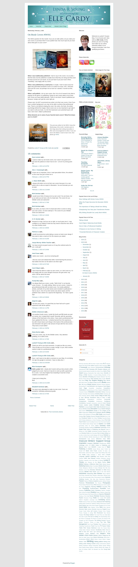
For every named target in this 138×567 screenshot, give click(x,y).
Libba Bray (107, 456)
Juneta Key (88, 452)
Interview (96, 443)
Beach (102, 373)
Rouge (90, 497)
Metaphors (85, 467)
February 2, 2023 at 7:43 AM (40, 277)
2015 (83, 297)
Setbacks (94, 503)
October (85, 250)
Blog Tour (88, 380)
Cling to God (48, 26)
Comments (84, 353)
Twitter (108, 526)
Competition (91, 401)
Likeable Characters (101, 458)
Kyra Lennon (36, 157)
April (84, 265)
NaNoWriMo (82, 473)
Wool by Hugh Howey (84, 537)
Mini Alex (108, 467)
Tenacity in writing (88, 512)
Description (94, 408)
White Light (93, 531)
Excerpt (98, 416)
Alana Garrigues (103, 365)
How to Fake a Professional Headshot (90, 226)
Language (81, 456)
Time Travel (90, 524)
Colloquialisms (90, 399)
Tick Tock (103, 522)
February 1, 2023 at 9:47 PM (40, 177)
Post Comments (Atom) (56, 412)
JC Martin (86, 451)
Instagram (90, 443)
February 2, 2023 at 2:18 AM (40, 215)
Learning (93, 456)
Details (103, 408)
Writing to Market (94, 547)
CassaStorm (107, 388)
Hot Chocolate (93, 433)
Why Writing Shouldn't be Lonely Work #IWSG (93, 212)
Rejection (101, 494)
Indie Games (91, 438)
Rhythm (81, 498)
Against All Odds (83, 365)
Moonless (92, 470)
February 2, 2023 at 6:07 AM (40, 264)
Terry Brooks (107, 512)
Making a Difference (89, 464)
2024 (83, 239)
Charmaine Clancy (100, 392)
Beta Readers (97, 376)
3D (90, 363)
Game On (96, 423)
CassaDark (91, 388)
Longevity (86, 460)
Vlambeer (93, 529)
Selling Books (82, 503)
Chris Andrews (91, 393)
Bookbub (99, 382)
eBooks (104, 412)
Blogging (100, 380)
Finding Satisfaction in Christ (89, 420)
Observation (100, 475)
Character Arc (106, 390)
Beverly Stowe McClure (85, 378)
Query (92, 490)
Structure (81, 509)
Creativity (96, 405)
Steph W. (35, 301)
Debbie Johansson (38, 312)
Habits (89, 431)
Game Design (89, 423)
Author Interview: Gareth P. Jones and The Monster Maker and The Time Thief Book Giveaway (103, 142)
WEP (88, 531)
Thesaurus (86, 522)
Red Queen (85, 494)
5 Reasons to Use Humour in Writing (90, 229)
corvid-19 (100, 403)
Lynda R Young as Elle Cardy (41, 343)
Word (91, 537)
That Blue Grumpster (84, 162)
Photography (106, 483)
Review (92, 496)
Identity (90, 436)
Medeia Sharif (102, 466)
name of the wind (101, 471)
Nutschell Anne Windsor (91, 475)
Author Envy (100, 371)
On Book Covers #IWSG (89, 273)
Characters (91, 392)
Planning (93, 486)
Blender (108, 378)
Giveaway (103, 425)
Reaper (98, 492)
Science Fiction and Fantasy (90, 501)
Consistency (82, 403)
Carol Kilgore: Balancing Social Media (90, 223)
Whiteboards (99, 531)
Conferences (99, 401)
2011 (83, 308)
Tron (99, 526)
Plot (109, 486)
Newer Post (32, 406)
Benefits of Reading (88, 376)
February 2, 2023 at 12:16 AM (41, 189)
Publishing (87, 490)
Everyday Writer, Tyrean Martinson (86, 137)
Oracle (102, 477)
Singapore (101, 505)
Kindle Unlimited (91, 454)
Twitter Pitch (82, 528)
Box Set (81, 384)
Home (31, 26)
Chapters (100, 390)
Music (94, 471)
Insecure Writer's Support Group (102, 151)
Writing (90, 541)
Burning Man (82, 386)
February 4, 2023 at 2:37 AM (40, 393)
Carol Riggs (83, 388)
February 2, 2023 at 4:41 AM (40, 238)
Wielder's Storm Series (86, 535)
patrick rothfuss (102, 481)
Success (94, 509)
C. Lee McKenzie (90, 386)
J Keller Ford (100, 447)
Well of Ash (82, 531)
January (85, 276)
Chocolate (85, 393)
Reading (93, 492)
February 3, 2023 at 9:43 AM (40, 352)
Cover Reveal (106, 403)
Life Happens (85, 187)
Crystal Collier (92, 407)
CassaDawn (99, 388)
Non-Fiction (82, 475)
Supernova (99, 509)
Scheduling (101, 499)
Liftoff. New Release (89, 458)
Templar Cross (102, 511)
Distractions (89, 410)
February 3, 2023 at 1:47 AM (40, 339)
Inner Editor (106, 438)
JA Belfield (89, 449)
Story (101, 507)
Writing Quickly (102, 545)
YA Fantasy (85, 549)
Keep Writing (102, 452)
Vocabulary (99, 530)
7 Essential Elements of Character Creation (92, 232)
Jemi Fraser (36, 253)
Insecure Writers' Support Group (94, 441)
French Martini (82, 423)
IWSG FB (88, 445)
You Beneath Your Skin (97, 549)
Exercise (102, 416)
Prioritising (86, 488)
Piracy (92, 484)
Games (101, 423)
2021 (83, 282)
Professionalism (94, 488)
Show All (92, 190)
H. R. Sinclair (36, 219)
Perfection (82, 483)
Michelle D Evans (93, 467)
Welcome (108, 529)
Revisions (102, 496)
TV (101, 526)
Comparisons (82, 401)
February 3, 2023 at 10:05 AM (41, 362)
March (85, 268)
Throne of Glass (94, 522)
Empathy (108, 414)
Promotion (103, 488)
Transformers (87, 526)
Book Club (87, 382)
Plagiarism (87, 486)
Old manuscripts (87, 477)
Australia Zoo (93, 371)
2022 (83, 279)
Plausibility (104, 486)
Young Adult (107, 549)
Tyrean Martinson (92, 528)
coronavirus (94, 403)
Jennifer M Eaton (103, 450)
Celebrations (82, 390)
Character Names (83, 391)
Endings (81, 416)
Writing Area (107, 541)
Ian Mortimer (85, 436)
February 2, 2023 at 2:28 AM (40, 228)
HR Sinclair (100, 435)
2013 (83, 303)
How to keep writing (102, 433)
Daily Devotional (101, 407)
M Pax (95, 462)
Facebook (84, 418)
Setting (98, 503)
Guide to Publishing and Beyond (96, 429)
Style (85, 509)
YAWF (89, 549)
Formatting (91, 421)
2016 (83, 295)
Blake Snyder (102, 378)
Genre (97, 425)
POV (80, 488)
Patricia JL (35, 232)
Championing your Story (92, 390)
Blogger (72, 563)
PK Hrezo (81, 486)
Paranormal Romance (104, 479)
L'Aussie (108, 454)
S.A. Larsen (100, 497)
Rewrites (108, 496)
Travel (92, 526)
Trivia (96, 526)
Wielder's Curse (84, 533)
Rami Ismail (82, 492)
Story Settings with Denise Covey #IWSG (91, 199)
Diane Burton (36, 332)
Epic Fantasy (86, 416)
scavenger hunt (93, 499)
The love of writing (93, 516)
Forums (96, 421)
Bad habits (97, 373)
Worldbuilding (82, 539)
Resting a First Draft (84, 496)
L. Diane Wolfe (36, 181)
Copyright (88, 403)
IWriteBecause (102, 443)
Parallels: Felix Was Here (91, 479)
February (85, 270)
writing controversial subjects (103, 543)
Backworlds (91, 373)
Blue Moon (81, 382)
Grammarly (103, 427)
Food (87, 421)
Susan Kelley (86, 511)
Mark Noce (99, 464)
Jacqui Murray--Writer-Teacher (41, 242)
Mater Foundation (94, 466)
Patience (86, 481)
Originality (107, 477)
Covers (81, 405)
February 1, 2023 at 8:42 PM (40, 166)
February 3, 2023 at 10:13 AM (41, 383)
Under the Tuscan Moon (103, 528)
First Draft (107, 420)
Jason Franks (104, 449)
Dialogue (107, 408)
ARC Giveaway (90, 369)
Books (104, 382)
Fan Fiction (94, 418)
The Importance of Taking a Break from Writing (93, 206)
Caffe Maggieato (99, 386)
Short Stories (82, 505)
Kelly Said (107, 452)
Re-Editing (87, 492)
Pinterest (88, 484)
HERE (57, 134)
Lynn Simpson (88, 462)
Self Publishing (106, 501)
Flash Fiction (82, 422)
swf (92, 511)
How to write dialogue (92, 435)
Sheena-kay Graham (105, 503)
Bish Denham (36, 193)
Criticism (102, 405)
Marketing (82, 466)
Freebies (108, 421)
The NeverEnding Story (104, 516)
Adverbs (108, 363)
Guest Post (82, 429)
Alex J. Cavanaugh (38, 170)
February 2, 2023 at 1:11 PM (40, 308)
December (86, 244)
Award (81, 373)
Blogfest (94, 380)
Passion (81, 481)
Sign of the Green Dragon (92, 505)
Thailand (81, 514)
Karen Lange (95, 452)
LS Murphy (100, 460)
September (86, 252)
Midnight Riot (101, 467)
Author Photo (106, 371)
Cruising (86, 407)
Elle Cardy (99, 414)
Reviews (96, 496)
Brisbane (94, 384)
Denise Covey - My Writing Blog (87, 171)
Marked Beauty (106, 464)
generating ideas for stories (86, 425)
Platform (99, 486)
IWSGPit (93, 447)
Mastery (87, 466)
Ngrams (108, 473)
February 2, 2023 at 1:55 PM (40, 328)
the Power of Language (84, 518)
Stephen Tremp (95, 507)
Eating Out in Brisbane (95, 412)
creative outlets (88, 405)
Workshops (100, 537)
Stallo (89, 507)
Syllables (95, 511)
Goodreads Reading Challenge (86, 427)
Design (99, 408)
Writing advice (98, 541)
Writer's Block (90, 539)
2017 (83, 292)
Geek (108, 423)
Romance (86, 497)
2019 (83, 287)
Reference (96, 494)
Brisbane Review (101, 384)
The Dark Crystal (83, 516)
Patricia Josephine (94, 481)
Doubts (96, 410)
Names (108, 471)
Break (89, 384)
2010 (83, 311)
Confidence (107, 401)
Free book (103, 421)
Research (107, 494)
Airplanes (97, 365)
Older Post (71, 406)
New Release (98, 473)
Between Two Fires (105, 376)
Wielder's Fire (94, 533)
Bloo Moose (107, 380)
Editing (108, 412)
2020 (83, 284)
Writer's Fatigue (106, 539)
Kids (80, 454)
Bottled (108, 382)
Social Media (83, 507)
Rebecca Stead (104, 492)
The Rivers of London (96, 518)
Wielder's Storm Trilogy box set (101, 535)
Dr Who (100, 410)
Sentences (88, 503)
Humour (106, 435)
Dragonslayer (85, 412)
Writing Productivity (93, 545)
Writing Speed (85, 547)
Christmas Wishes (86, 395)
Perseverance (90, 483)
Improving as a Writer (98, 436)
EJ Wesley (93, 414)
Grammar (97, 427)
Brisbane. (108, 384)
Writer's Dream (98, 539)
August (85, 255)
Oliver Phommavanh (96, 477)
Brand (85, 384)
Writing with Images (103, 547)
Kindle (84, 454)
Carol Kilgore (36, 268)
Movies (87, 471)
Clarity (92, 395)
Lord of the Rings (93, 460)
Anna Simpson (91, 367)
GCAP (105, 423)
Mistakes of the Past (84, 469)
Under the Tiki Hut (87, 185)
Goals (108, 425)
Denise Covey (86, 408)
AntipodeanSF (82, 369)
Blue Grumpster (37, 366)
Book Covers (93, 382)
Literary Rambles (102, 137)
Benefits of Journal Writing (95, 375)
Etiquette (93, 416)
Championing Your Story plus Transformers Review (94, 209)
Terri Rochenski (98, 513)
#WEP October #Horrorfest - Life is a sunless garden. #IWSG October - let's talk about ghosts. (87, 177)
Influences (98, 438)
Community (107, 399)
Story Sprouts (106, 507)
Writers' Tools (82, 541)
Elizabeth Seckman (38, 387)
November (86, 247)
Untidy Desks (82, 529)
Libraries (81, 458)
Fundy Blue (35, 281)
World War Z (107, 537)
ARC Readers (99, 369)
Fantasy (100, 418)
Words (95, 537)
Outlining (81, 479)
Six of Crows (107, 505)
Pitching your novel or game (103, 484)
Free (99, 421)
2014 (83, 300)
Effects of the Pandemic (84, 414)
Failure (89, 418)
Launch (87, 456)
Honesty (83, 433)
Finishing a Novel (100, 420)
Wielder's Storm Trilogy (60, 26)
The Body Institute (89, 514)
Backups (86, 373)
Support (104, 509)
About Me (38, 26)
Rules (95, 498)
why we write (106, 531)
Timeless (95, 524)
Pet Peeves (98, 483)
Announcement (100, 367)
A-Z (104, 363)
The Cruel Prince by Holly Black (102, 514)
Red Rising (91, 494)
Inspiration (82, 443)
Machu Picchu (102, 462)
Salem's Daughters (84, 499)
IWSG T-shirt (87, 447)
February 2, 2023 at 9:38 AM (40, 297)
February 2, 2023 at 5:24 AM (40, 249)
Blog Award (82, 380)
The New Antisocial (86, 165)
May (84, 263)
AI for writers (90, 365)
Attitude (105, 369)
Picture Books (82, 484)
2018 (83, 290)
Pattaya (108, 481)
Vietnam (88, 529)
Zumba (80, 551)
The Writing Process (100, 520)
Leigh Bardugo (100, 456)
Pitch (95, 484)
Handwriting (94, 431)
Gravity (108, 427)
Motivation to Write (101, 470)
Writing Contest (91, 543)
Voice (103, 530)
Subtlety (89, 509)
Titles (100, 524)
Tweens (104, 526)
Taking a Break (83, 220)
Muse (91, 471)
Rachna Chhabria (105, 490)
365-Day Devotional (84, 363)
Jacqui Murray (96, 449)
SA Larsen (107, 498)
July (84, 257)
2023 (83, 242)
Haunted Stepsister (102, 431)
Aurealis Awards (86, 371)
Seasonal (99, 501)
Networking (90, 473)
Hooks (88, 433)
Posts (82, 349)
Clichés (97, 395)
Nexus (104, 473)
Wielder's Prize (105, 533)
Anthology (107, 367)
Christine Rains (99, 393)
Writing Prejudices (83, 545)
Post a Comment (35, 397)
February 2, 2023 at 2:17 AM (40, 202)
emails (104, 414)
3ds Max (93, 363)
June (84, 260)
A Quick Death (99, 363)
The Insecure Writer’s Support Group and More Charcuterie (87, 155)
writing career (83, 543)
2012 (83, 305)
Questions (98, 490)
